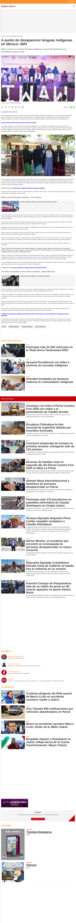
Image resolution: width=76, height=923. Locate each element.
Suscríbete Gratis (38, 819)
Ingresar (71, 1)
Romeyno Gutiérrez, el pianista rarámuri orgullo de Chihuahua (29, 267)
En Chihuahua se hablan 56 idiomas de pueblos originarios (28, 188)
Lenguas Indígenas (27, 326)
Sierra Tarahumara (40, 326)
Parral (3, 326)
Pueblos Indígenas (14, 326)
